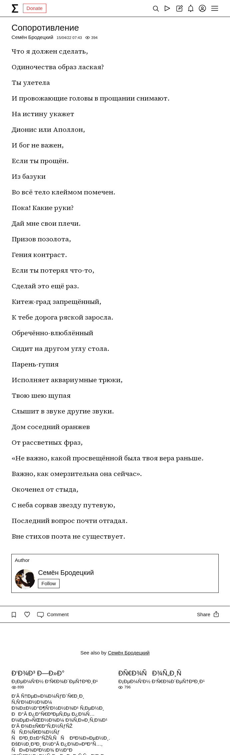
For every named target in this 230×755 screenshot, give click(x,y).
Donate (35, 8)
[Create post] (179, 8)
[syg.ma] (15, 8)
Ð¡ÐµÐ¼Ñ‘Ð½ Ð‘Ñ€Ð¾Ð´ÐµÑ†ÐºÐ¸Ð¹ (55, 681)
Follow (49, 583)
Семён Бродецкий (33, 37)
